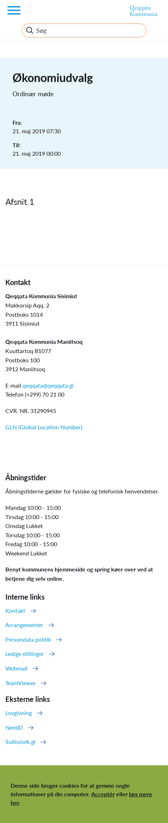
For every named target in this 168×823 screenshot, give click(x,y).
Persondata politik (28, 639)
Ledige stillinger (24, 653)
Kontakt (15, 610)
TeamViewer (20, 682)
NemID (14, 727)
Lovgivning (18, 712)
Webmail (16, 668)
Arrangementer (24, 624)
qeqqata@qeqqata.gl (48, 385)
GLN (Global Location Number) (43, 427)
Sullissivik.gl (20, 741)
